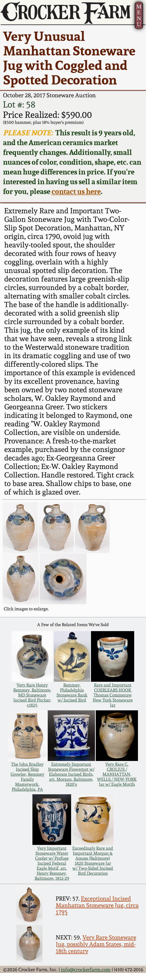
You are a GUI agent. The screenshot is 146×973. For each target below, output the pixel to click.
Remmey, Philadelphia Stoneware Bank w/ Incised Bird (72, 693)
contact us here (76, 191)
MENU (139, 15)
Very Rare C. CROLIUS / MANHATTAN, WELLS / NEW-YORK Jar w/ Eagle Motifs (117, 774)
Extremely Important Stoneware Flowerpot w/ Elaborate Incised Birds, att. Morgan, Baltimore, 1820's (71, 774)
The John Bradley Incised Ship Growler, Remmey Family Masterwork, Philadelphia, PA (27, 777)
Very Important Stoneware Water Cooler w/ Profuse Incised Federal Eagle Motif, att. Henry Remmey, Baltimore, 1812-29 (52, 863)
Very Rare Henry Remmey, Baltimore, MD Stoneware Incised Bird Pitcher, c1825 (32, 695)
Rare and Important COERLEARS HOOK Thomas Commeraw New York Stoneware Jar (113, 695)
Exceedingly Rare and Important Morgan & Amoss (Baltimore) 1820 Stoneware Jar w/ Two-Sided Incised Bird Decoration (92, 861)
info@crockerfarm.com (86, 969)
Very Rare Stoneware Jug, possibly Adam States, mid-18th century (96, 944)
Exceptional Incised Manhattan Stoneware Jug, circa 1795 (97, 905)
